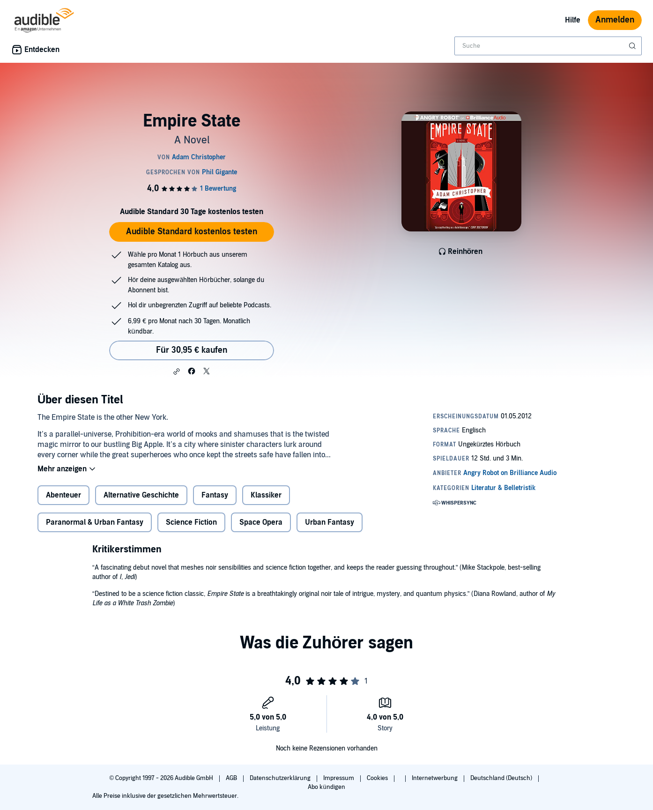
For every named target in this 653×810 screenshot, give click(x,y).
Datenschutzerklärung (281, 778)
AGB (232, 778)
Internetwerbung (435, 778)
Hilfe (572, 20)
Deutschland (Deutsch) (502, 778)
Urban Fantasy (329, 522)
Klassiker (266, 495)
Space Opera (260, 522)
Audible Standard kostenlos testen (191, 232)
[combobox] (548, 46)
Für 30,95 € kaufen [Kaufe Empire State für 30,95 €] (191, 350)
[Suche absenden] (633, 46)
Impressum (339, 778)
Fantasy (214, 495)
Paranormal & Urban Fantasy (94, 522)
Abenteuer (63, 495)
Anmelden (614, 20)
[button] (176, 371)
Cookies (378, 778)
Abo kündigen (326, 787)
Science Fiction (191, 522)
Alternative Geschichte (141, 495)
